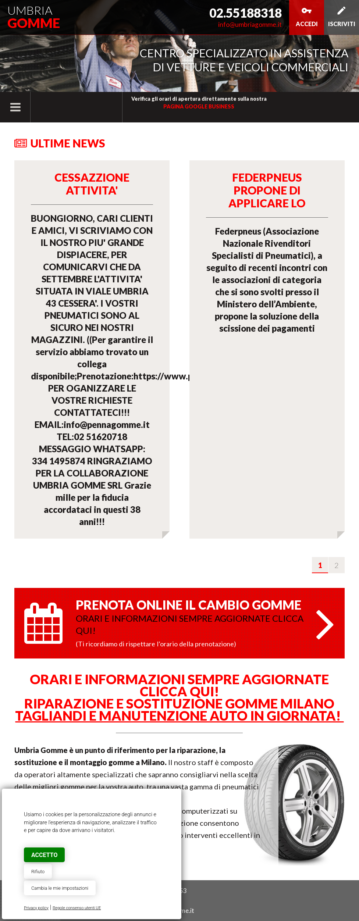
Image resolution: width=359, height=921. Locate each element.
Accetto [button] (44, 855)
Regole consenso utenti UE (77, 908)
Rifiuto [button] (38, 871)
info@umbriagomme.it (250, 24)
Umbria (33, 17)
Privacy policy (36, 908)
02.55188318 (245, 13)
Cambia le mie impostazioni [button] (59, 888)
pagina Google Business (198, 106)
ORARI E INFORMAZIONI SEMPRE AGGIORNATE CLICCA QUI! (179, 685)
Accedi (307, 16)
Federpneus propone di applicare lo (266, 190)
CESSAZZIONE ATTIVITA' (91, 184)
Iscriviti (341, 16)
